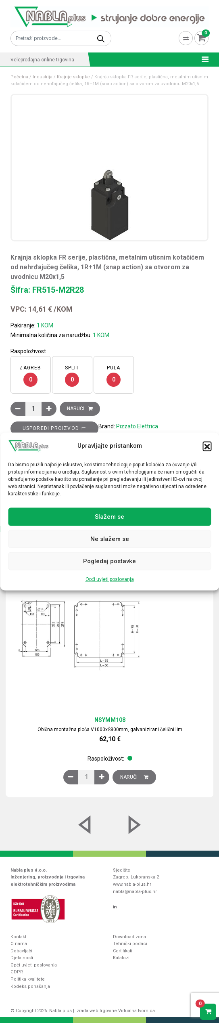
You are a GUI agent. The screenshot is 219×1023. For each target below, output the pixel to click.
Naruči (75, 408)
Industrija (42, 77)
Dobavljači (21, 951)
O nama (18, 943)
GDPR (16, 972)
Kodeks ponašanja (30, 986)
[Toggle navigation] (203, 59)
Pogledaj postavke (109, 561)
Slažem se (109, 516)
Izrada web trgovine (96, 1010)
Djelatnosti (21, 957)
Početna (19, 77)
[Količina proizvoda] (33, 409)
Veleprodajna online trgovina (42, 60)
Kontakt (18, 936)
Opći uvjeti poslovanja (110, 580)
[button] (207, 446)
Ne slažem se (109, 539)
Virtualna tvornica (136, 1010)
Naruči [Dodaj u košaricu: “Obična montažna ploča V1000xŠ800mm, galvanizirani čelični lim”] (134, 777)
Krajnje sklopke (73, 77)
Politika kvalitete (27, 979)
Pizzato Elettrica (137, 426)
